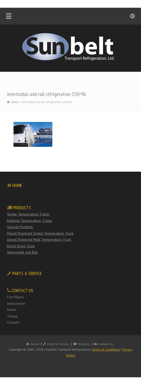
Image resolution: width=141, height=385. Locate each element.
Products (83, 344)
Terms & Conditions (106, 349)
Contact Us (106, 344)
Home (34, 344)
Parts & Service (58, 344)
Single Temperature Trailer (28, 214)
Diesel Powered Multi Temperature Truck (39, 239)
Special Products (20, 226)
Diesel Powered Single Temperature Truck (40, 233)
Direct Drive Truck (21, 246)
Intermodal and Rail (22, 252)
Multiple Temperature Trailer (29, 220)
